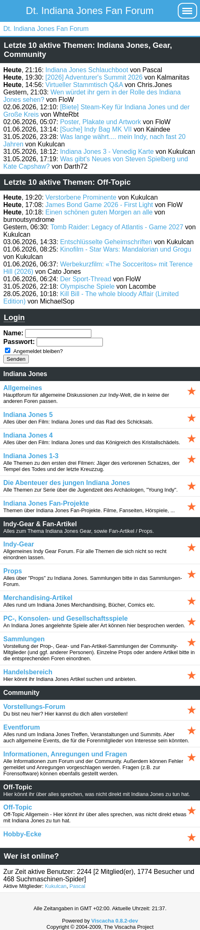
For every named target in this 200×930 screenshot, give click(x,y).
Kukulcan (56, 886)
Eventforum (21, 727)
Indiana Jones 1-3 (30, 455)
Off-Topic (17, 807)
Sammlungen (23, 639)
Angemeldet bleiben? (38, 351)
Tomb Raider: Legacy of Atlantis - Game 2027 (116, 227)
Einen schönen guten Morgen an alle (99, 212)
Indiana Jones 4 (28, 435)
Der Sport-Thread (86, 279)
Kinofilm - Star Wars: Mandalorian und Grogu (125, 249)
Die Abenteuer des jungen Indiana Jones (66, 482)
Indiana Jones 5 (28, 414)
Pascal (77, 886)
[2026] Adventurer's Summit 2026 (93, 77)
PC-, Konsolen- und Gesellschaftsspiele (65, 618)
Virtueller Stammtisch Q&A (84, 84)
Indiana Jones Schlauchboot (86, 69)
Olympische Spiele (87, 286)
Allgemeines (22, 387)
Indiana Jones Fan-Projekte (46, 503)
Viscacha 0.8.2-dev (114, 921)
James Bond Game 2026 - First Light (99, 204)
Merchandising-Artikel (37, 597)
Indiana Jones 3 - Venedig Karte (107, 151)
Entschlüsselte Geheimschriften (106, 241)
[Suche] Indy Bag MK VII (96, 129)
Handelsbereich (27, 672)
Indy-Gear (18, 544)
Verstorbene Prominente (80, 197)
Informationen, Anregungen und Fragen (65, 754)
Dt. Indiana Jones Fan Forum (90, 10)
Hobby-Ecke (22, 834)
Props (12, 570)
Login (14, 317)
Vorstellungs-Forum (34, 706)
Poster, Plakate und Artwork (100, 121)
